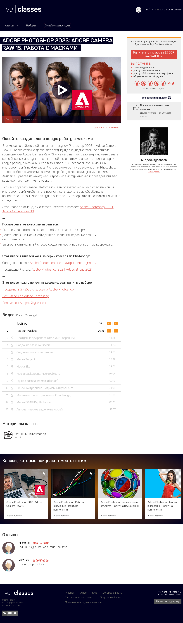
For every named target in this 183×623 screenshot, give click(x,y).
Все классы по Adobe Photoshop (25, 296)
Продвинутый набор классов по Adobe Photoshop (38, 289)
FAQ (94, 592)
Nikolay (24, 560)
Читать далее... (154, 172)
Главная (69, 592)
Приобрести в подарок (154, 97)
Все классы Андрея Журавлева (24, 303)
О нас (83, 592)
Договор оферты (112, 592)
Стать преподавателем (79, 597)
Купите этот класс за (153, 54)
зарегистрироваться (171, 10)
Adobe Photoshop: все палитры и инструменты (63, 263)
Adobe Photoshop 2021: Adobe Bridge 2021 (62, 269)
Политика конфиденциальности (83, 602)
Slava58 (24, 543)
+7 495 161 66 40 (169, 591)
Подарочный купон (111, 597)
